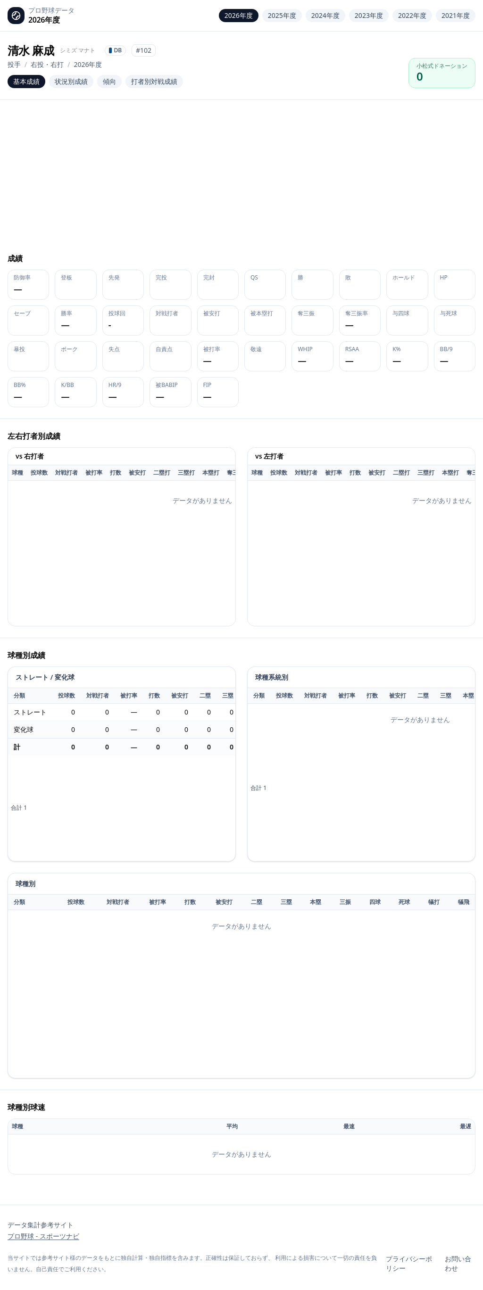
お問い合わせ (458, 1263)
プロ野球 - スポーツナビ (43, 1236)
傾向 (109, 81)
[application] (121, 573)
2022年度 (412, 15)
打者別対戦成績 (154, 81)
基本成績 (26, 81)
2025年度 (282, 15)
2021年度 (455, 15)
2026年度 (239, 15)
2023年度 (369, 15)
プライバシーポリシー (409, 1263)
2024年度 (325, 15)
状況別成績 (71, 81)
